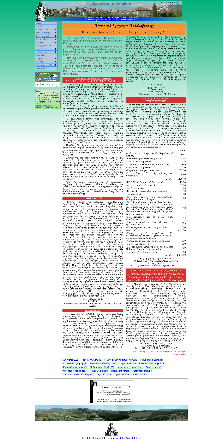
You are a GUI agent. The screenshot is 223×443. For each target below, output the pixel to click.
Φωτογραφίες (41, 52)
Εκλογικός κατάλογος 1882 (102, 363)
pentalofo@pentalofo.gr (44, 106)
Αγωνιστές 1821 (70, 360)
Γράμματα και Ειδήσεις (151, 360)
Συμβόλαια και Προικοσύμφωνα (78, 374)
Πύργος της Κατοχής (121, 371)
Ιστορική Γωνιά (42, 29)
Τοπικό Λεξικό (41, 68)
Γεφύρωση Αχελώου (91, 360)
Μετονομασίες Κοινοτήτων (130, 367)
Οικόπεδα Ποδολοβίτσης (74, 371)
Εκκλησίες (40, 42)
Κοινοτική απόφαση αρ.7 (75, 367)
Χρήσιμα (39, 58)
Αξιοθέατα (40, 49)
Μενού (38, 23)
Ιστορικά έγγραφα (43, 33)
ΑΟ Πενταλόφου (42, 39)
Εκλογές (39, 62)
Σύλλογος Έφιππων (43, 45)
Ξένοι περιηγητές (154, 367)
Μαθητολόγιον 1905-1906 (102, 367)
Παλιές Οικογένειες (99, 371)
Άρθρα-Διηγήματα (43, 36)
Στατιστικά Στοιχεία (143, 371)
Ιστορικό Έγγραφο (127, 363)
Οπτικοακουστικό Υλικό (45, 65)
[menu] (46, 45)
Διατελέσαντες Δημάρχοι (74, 363)
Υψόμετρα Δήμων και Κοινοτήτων (130, 374)
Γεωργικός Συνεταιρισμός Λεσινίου (120, 360)
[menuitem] (46, 23)
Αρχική (39, 26)
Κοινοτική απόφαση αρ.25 (151, 363)
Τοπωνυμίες (40, 55)
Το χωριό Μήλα (103, 374)
